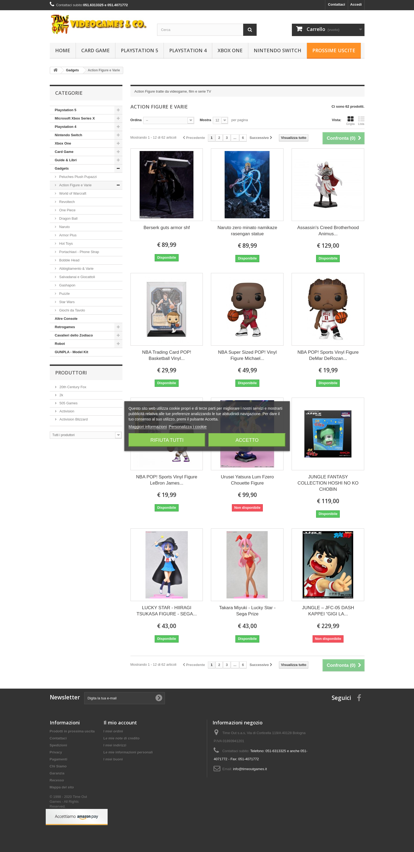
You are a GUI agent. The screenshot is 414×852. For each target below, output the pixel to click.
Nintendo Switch (277, 50)
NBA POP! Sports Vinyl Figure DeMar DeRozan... (328, 355)
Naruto (64, 227)
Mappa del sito (62, 787)
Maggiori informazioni (148, 426)
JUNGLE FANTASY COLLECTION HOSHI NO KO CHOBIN (328, 483)
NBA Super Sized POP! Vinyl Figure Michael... (247, 355)
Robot (60, 344)
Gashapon (67, 285)
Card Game (95, 50)
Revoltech (66, 202)
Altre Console (66, 319)
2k (61, 395)
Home (62, 50)
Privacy (56, 752)
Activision (67, 411)
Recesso (57, 780)
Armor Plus (67, 235)
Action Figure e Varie (75, 185)
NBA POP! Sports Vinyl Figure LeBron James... (166, 480)
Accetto (247, 440)
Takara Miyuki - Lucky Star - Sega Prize (247, 610)
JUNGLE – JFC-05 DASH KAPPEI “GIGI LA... (328, 610)
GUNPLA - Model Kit (71, 352)
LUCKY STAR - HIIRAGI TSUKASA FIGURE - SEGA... (167, 610)
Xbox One (230, 50)
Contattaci (336, 4)
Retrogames (65, 327)
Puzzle (64, 294)
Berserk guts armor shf (167, 227)
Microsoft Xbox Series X (75, 118)
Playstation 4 (188, 50)
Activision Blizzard (73, 419)
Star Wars (66, 302)
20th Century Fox (72, 387)
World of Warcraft (72, 193)
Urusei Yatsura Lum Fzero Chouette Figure (247, 480)
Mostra (205, 120)
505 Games (68, 403)
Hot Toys (65, 243)
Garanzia (57, 773)
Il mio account (120, 722)
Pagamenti (59, 759)
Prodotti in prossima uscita (72, 731)
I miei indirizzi (115, 745)
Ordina (136, 120)
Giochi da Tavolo (71, 310)
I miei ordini (113, 731)
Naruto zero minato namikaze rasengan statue (247, 230)
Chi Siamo (58, 766)
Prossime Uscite (333, 50)
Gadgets (62, 168)
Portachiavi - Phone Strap (78, 252)
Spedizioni (58, 745)
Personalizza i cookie (188, 426)
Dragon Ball (68, 218)
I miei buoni (113, 759)
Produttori (71, 372)
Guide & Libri (66, 160)
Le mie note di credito (122, 738)
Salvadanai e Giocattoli (76, 277)
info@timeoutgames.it (250, 769)
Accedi (356, 4)
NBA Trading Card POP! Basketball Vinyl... (166, 355)
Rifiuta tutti (166, 440)
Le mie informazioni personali (128, 752)
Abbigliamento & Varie (76, 269)
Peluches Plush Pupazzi (77, 177)
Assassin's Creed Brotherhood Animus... (328, 230)
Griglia (350, 120)
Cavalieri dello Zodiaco (74, 335)
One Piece (67, 210)
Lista (361, 120)
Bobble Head (69, 260)
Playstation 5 (139, 50)
